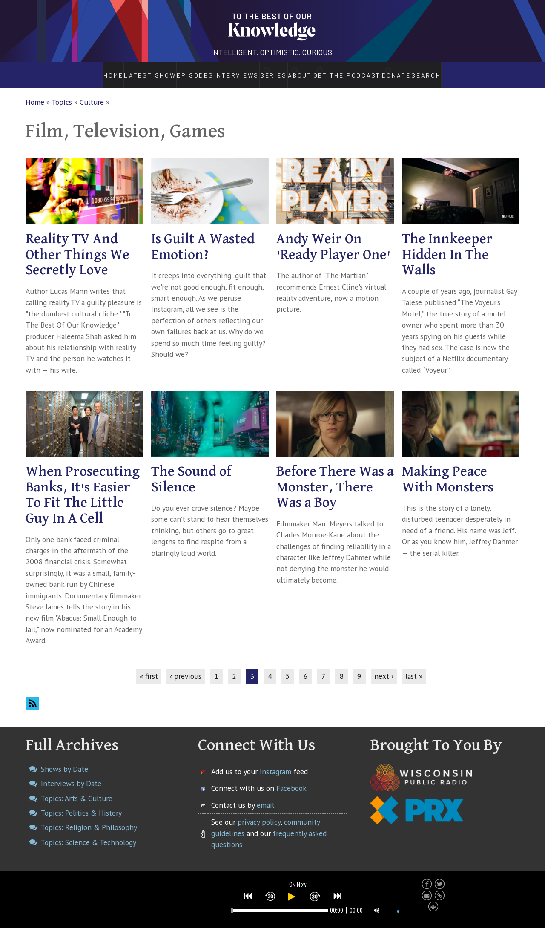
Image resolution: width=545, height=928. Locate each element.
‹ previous (185, 667)
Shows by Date (64, 760)
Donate (418, 70)
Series (263, 70)
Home (90, 70)
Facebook (291, 779)
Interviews (214, 70)
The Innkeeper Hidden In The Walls (447, 246)
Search (451, 70)
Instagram (275, 762)
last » (413, 667)
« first (149, 667)
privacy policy (259, 813)
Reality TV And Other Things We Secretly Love (77, 246)
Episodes (171, 70)
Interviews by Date (71, 774)
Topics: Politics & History (81, 804)
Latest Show (128, 70)
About (306, 70)
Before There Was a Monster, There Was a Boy (335, 478)
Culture (92, 93)
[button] (248, 895)
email (265, 796)
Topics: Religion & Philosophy (89, 818)
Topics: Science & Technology (88, 833)
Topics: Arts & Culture (76, 789)
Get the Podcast (362, 70)
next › (383, 667)
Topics (62, 93)
